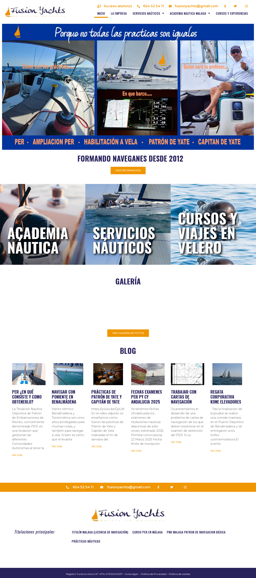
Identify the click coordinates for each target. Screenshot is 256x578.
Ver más (17, 455)
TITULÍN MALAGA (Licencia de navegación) (100, 532)
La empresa (119, 13)
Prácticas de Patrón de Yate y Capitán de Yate (106, 397)
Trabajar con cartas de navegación (183, 397)
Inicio (101, 13)
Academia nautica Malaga (190, 13)
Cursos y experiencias (232, 13)
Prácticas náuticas (86, 541)
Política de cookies (179, 574)
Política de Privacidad (153, 574)
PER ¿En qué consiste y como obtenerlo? (27, 397)
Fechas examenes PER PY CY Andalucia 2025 (146, 397)
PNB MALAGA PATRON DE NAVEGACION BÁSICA (196, 532)
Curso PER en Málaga (147, 532)
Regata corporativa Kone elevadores (225, 397)
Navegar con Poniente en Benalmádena (64, 397)
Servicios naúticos (148, 13)
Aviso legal (131, 574)
